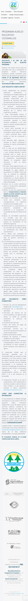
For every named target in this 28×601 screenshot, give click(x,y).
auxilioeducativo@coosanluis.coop (12, 430)
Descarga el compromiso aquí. (13, 390)
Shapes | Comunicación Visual (17, 593)
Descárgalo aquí (17, 307)
